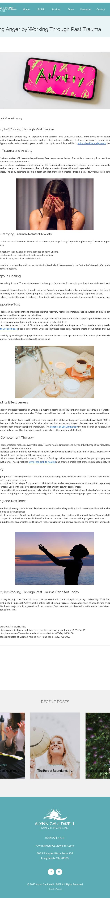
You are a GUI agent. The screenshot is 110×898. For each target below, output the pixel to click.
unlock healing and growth (92, 143)
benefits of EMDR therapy (64, 426)
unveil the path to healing (42, 461)
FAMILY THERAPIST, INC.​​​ (55, 828)
